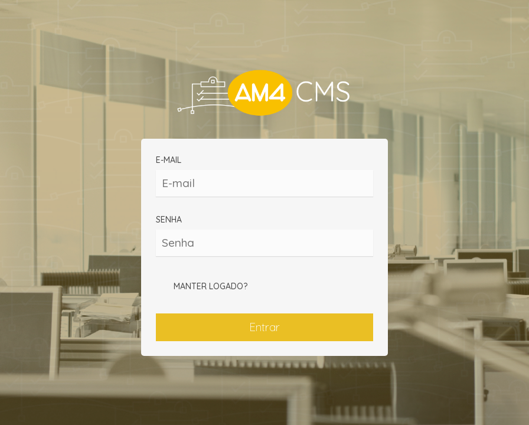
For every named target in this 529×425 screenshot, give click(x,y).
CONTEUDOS (264, 94)
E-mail (264, 176)
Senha (264, 235)
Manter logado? (201, 286)
